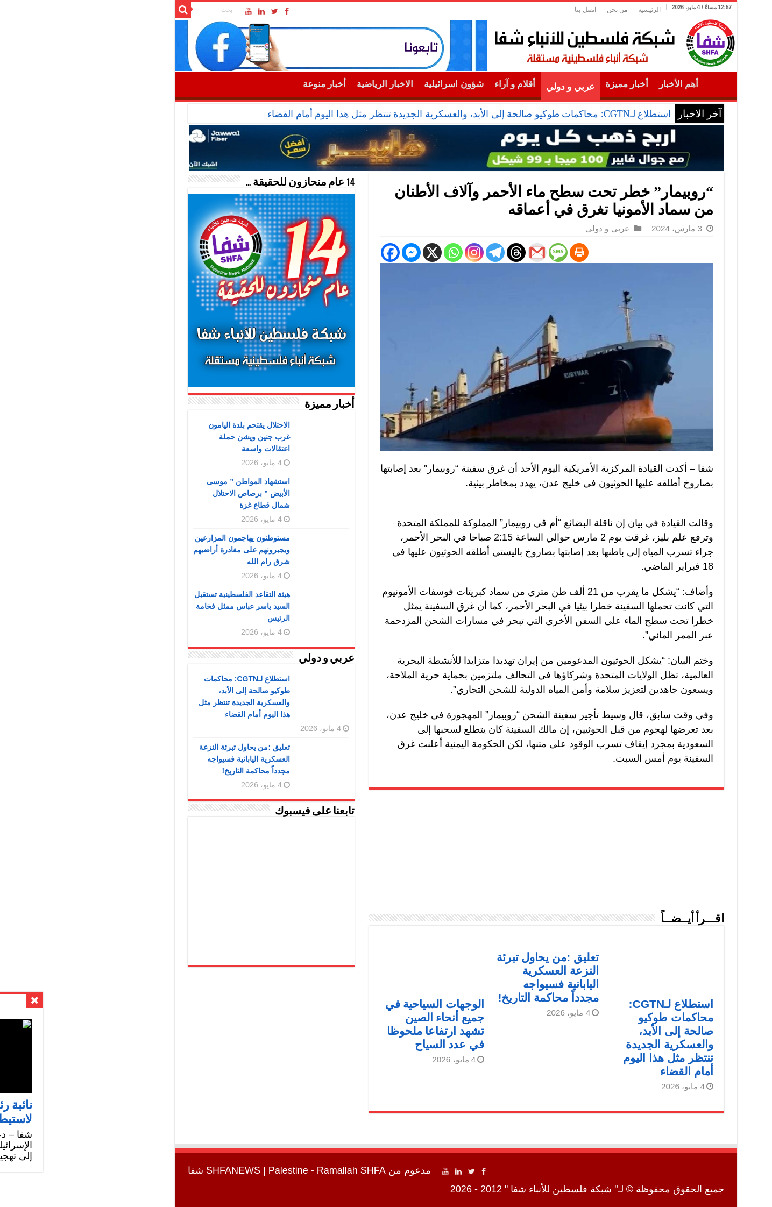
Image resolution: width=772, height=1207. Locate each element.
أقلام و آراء (445, 84)
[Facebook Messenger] (341, 252)
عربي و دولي (500, 87)
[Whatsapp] (383, 252)
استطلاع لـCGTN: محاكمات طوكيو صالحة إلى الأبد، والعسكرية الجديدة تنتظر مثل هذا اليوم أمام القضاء (399, 114)
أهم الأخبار (608, 84)
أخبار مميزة (556, 84)
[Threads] (446, 252)
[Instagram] (404, 252)
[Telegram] (425, 252)
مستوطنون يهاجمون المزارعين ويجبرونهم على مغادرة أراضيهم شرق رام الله (171, 550)
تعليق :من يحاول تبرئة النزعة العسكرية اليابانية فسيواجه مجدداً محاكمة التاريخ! (174, 759)
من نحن (547, 9)
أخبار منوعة (254, 84)
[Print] (509, 252)
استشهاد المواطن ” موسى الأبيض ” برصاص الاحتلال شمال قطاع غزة (178, 493)
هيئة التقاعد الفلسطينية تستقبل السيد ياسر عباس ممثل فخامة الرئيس (172, 606)
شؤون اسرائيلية (383, 84)
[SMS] (488, 252)
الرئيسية (579, 9)
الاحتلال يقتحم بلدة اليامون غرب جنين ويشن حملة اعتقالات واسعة (179, 437)
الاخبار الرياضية (315, 84)
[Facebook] (320, 252)
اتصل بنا (515, 9)
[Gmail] (467, 252)
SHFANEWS (163, 1170)
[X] (362, 252)
